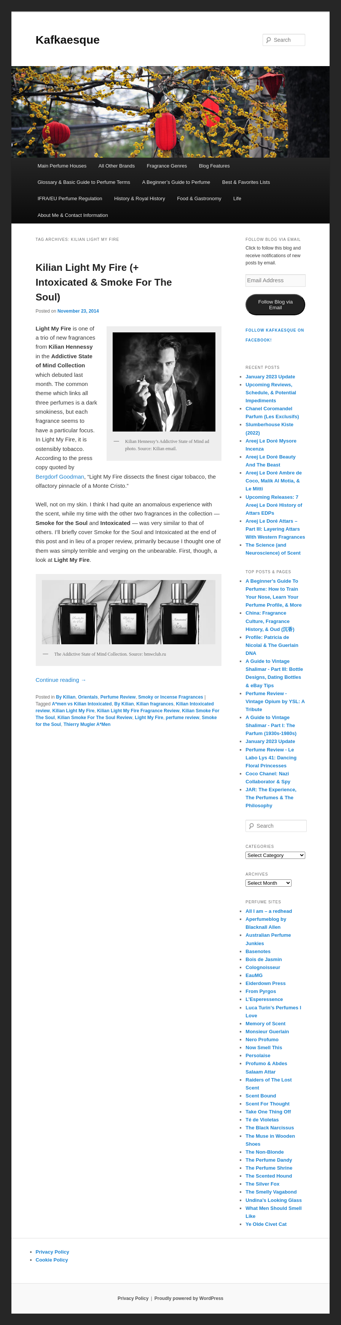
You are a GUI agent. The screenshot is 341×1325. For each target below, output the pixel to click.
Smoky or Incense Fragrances (170, 697)
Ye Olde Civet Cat (266, 1224)
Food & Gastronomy (199, 198)
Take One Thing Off (268, 1112)
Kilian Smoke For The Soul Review (94, 717)
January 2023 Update (270, 376)
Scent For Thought (267, 1104)
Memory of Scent (265, 1023)
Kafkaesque (68, 39)
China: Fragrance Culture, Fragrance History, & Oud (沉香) (269, 621)
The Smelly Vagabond (270, 1192)
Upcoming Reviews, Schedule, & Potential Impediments (270, 392)
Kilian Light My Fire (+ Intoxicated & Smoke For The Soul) (104, 282)
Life (237, 198)
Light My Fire (149, 717)
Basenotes (258, 951)
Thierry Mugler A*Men (87, 724)
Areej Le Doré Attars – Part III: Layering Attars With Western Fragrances (275, 529)
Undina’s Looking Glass (273, 1200)
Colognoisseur (262, 967)
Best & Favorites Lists (246, 182)
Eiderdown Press (265, 983)
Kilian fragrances (154, 704)
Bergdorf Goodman (60, 476)
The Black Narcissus (269, 1128)
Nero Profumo (262, 1039)
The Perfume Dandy (268, 1160)
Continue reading (61, 680)
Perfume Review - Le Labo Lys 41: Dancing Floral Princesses (270, 757)
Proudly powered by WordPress (189, 1298)
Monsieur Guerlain (267, 1031)
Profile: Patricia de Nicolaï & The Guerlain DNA (271, 645)
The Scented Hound (268, 1176)
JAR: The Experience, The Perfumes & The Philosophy (270, 797)
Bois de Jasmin (263, 959)
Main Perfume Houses (62, 166)
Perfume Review (118, 697)
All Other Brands (117, 166)
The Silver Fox (262, 1184)
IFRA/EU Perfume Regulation (70, 198)
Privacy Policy (52, 1252)
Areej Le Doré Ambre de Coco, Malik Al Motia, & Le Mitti (273, 481)
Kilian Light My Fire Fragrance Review (138, 710)
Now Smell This (263, 1047)
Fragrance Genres (167, 166)
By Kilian (65, 697)
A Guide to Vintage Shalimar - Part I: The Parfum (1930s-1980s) (270, 725)
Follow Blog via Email (275, 304)
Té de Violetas (262, 1120)
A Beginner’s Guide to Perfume (176, 182)
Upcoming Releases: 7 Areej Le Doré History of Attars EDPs (273, 505)
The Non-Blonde (264, 1152)
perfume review (182, 717)
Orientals (88, 697)
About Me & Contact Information (73, 215)
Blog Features (214, 166)
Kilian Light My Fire (74, 710)
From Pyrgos (260, 991)
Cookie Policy (52, 1260)
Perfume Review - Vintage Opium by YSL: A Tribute (274, 701)
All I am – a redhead (268, 911)
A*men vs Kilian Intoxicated (82, 704)
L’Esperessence (264, 999)
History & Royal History (139, 198)
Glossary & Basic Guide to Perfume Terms (84, 182)
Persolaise (257, 1055)
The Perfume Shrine (268, 1168)
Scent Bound (260, 1096)
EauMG (254, 975)
